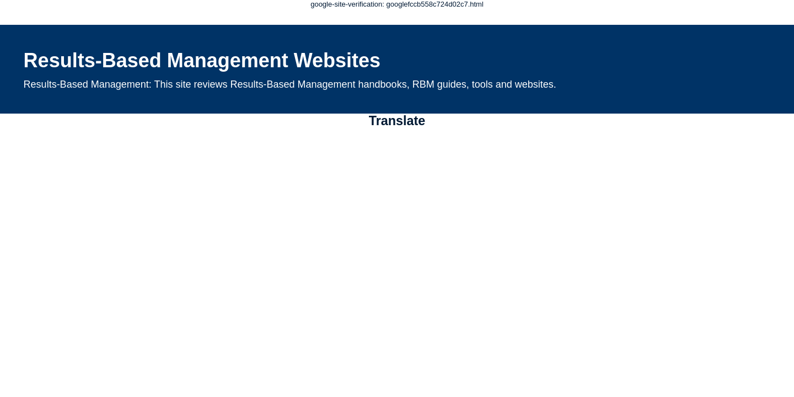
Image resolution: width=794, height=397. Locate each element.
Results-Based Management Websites (202, 60)
